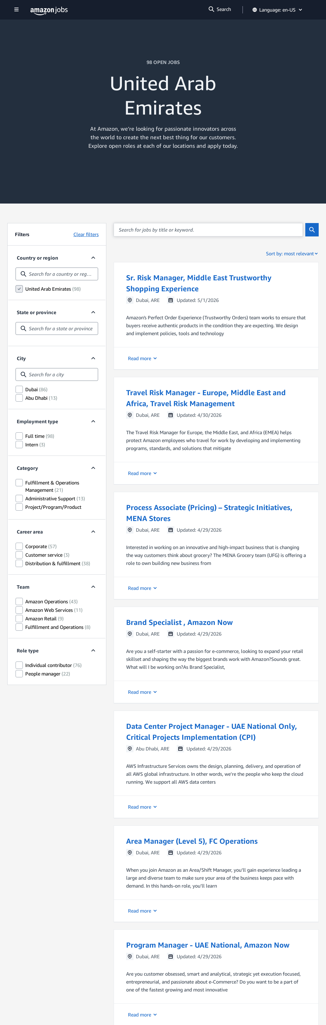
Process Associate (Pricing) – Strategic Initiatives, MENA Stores (209, 513)
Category (27, 468)
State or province (36, 312)
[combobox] (57, 274)
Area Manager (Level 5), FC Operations (192, 841)
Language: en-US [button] (278, 10)
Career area (30, 532)
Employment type (37, 421)
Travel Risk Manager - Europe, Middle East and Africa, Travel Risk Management (206, 398)
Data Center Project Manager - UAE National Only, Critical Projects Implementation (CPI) (211, 731)
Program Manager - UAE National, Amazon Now (207, 945)
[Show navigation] (16, 10)
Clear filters (86, 234)
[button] (216, 316)
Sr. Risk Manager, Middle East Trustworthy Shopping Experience (198, 283)
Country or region (37, 258)
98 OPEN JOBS (163, 62)
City (21, 358)
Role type (28, 650)
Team (23, 587)
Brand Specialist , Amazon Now (179, 622)
